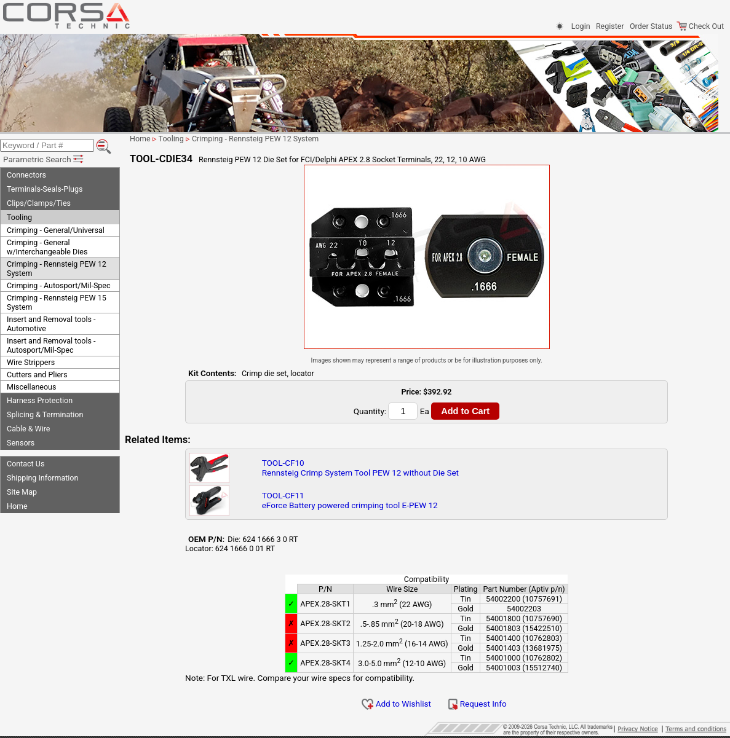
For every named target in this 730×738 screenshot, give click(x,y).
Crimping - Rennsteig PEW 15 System (56, 302)
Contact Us (25, 463)
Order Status (651, 26)
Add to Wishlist (396, 704)
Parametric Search (44, 159)
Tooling (19, 217)
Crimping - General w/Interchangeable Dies (47, 247)
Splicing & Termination (45, 414)
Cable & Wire (28, 428)
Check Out (700, 26)
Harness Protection (40, 400)
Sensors (20, 442)
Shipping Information (42, 477)
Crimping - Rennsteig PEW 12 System (56, 268)
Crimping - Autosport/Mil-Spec (59, 285)
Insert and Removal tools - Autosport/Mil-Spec (51, 345)
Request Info (477, 704)
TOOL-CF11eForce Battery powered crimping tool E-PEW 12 (350, 500)
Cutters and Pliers (37, 374)
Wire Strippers (31, 362)
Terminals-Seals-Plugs (44, 189)
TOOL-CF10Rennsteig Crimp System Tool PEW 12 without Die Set (360, 467)
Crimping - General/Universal (56, 230)
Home (17, 506)
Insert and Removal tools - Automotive (51, 324)
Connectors (26, 174)
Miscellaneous (31, 386)
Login (580, 26)
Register (610, 26)
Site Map (22, 492)
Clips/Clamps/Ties (39, 203)
